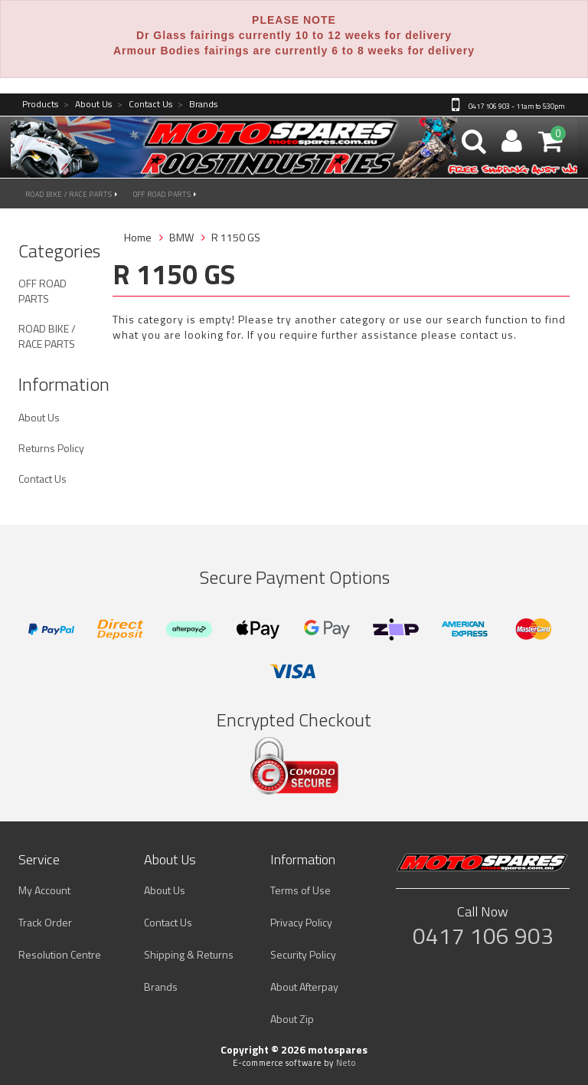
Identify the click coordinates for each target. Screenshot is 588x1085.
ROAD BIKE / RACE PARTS (72, 194)
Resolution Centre (59, 954)
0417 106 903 (483, 935)
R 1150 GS (235, 237)
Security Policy (303, 954)
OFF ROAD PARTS (165, 194)
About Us (88, 104)
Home (138, 237)
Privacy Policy (301, 922)
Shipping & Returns (189, 954)
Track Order (45, 922)
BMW (181, 237)
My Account (44, 890)
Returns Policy (51, 448)
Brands (197, 104)
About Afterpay (304, 986)
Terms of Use (300, 890)
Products (40, 104)
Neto (346, 1063)
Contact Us (144, 104)
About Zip (292, 1019)
